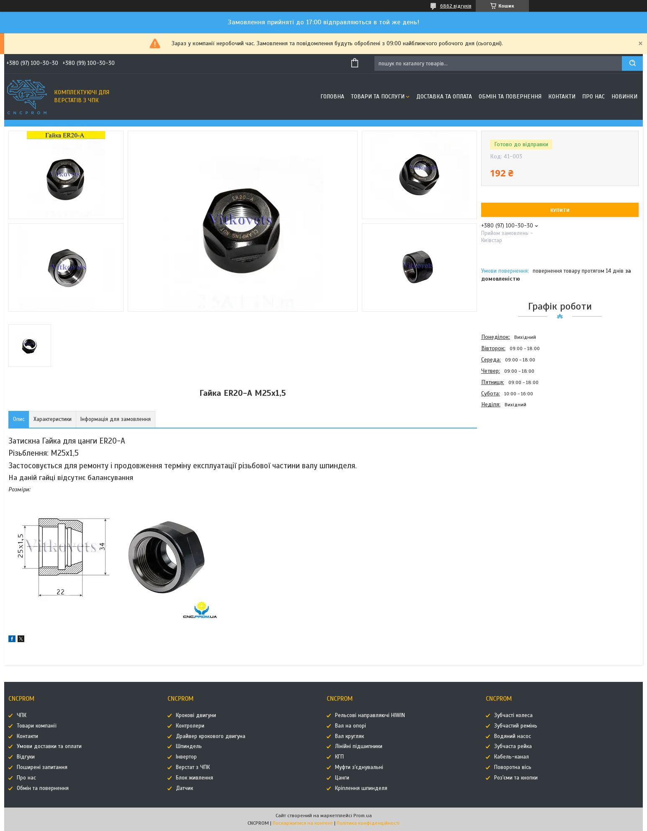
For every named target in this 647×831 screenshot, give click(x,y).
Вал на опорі (350, 726)
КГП (339, 757)
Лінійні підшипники (358, 746)
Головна (332, 96)
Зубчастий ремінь (515, 726)
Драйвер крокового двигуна (210, 736)
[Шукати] (632, 63)
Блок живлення (194, 777)
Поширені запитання (42, 767)
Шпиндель (189, 746)
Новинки (624, 96)
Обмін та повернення (510, 96)
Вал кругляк (349, 736)
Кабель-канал (511, 757)
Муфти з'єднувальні (359, 767)
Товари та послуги (378, 96)
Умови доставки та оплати (49, 746)
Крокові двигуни (196, 715)
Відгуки (26, 757)
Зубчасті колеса (513, 715)
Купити (560, 210)
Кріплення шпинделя (361, 788)
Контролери (190, 726)
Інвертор (186, 757)
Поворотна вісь (512, 767)
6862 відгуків (456, 6)
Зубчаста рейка (513, 746)
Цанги (342, 777)
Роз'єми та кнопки (516, 777)
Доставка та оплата (444, 96)
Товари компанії (37, 726)
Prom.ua (362, 815)
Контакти (561, 96)
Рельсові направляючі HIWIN (370, 715)
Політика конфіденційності (368, 823)
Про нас (593, 96)
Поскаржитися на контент (303, 823)
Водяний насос (512, 736)
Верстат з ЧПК (193, 767)
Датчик (184, 788)
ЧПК (21, 715)
